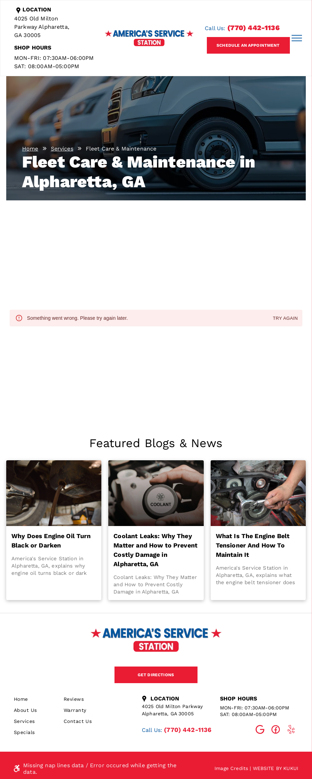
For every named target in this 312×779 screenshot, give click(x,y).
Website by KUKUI (275, 768)
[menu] (297, 38)
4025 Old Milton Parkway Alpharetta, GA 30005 (41, 26)
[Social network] (260, 730)
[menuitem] (39, 699)
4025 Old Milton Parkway (172, 706)
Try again (285, 318)
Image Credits (231, 768)
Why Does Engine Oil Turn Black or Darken (51, 540)
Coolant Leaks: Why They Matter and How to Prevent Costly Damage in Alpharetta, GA (155, 550)
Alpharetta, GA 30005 (168, 713)
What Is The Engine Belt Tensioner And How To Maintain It (253, 545)
